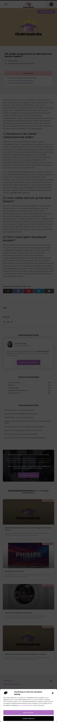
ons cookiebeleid (24, 705)
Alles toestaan (28, 712)
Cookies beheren (28, 718)
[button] (53, 693)
